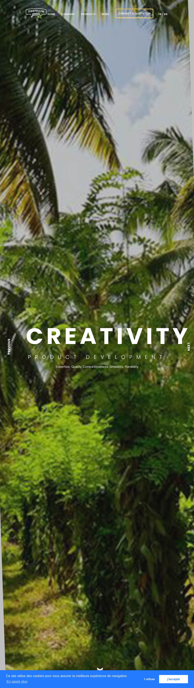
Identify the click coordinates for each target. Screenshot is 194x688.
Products (88, 14)
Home (51, 14)
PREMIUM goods (36, 13)
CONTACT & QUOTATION (134, 13)
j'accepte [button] (173, 679)
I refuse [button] (149, 679)
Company (68, 14)
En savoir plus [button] (17, 681)
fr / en (162, 14)
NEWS (105, 14)
